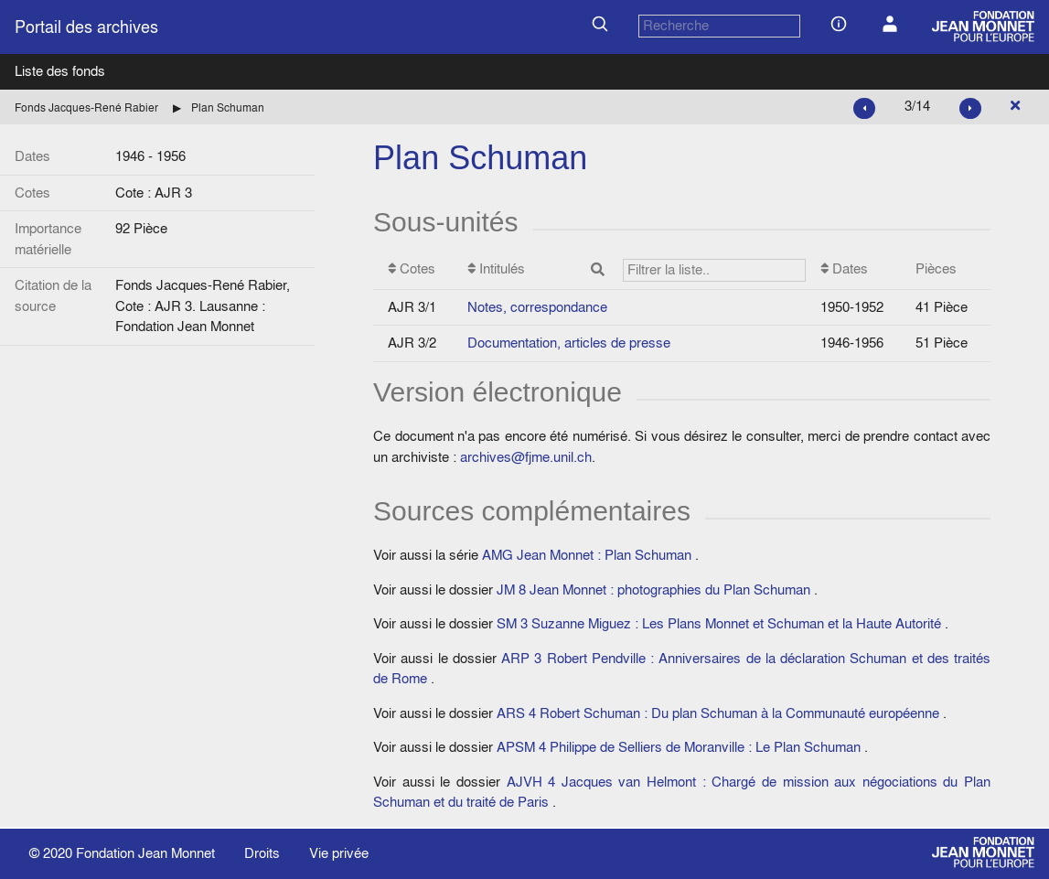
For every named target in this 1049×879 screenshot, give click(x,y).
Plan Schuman (227, 107)
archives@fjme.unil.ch (526, 456)
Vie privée (339, 853)
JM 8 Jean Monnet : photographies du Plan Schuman (653, 589)
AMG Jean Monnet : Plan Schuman (586, 554)
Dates (844, 268)
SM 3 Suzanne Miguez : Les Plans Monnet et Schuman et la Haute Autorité (719, 623)
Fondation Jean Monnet (145, 853)
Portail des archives (86, 27)
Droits (262, 853)
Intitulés (636, 270)
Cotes (411, 268)
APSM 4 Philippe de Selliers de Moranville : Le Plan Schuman (679, 746)
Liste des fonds (60, 70)
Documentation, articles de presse (568, 342)
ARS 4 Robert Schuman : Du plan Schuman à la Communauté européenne (718, 713)
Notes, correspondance (537, 306)
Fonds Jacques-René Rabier (86, 107)
